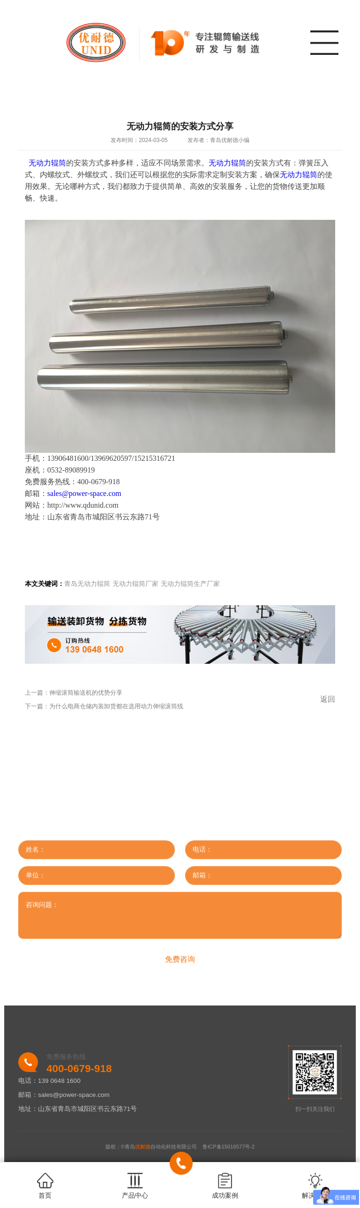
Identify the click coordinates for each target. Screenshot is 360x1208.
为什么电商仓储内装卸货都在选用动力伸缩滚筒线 (116, 706)
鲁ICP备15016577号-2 (228, 1146)
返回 (327, 699)
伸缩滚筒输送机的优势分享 (85, 692)
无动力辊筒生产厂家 (190, 583)
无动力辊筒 (47, 163)
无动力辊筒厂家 (135, 583)
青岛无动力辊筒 (87, 583)
